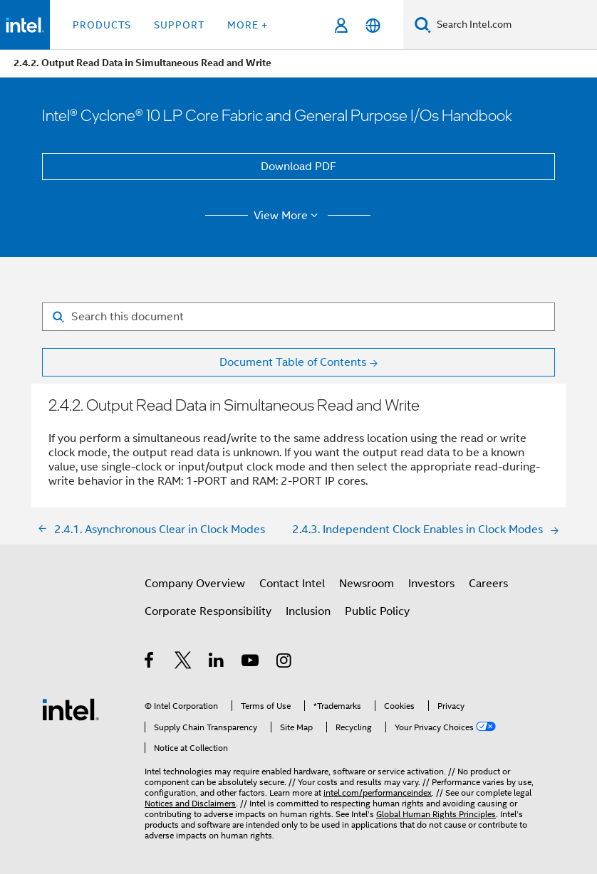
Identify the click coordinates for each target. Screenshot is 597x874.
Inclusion (308, 611)
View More (288, 216)
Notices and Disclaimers (190, 803)
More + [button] (247, 25)
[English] (373, 25)
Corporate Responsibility (208, 611)
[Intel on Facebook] (150, 662)
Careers (488, 583)
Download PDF (298, 166)
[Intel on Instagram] (285, 662)
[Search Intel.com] (514, 25)
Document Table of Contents (292, 362)
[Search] (423, 24)
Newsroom (366, 583)
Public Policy (377, 611)
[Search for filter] (298, 316)
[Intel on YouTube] (251, 662)
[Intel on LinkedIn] (217, 662)
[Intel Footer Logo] (70, 709)
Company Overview (195, 583)
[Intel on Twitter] (183, 662)
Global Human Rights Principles (436, 814)
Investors (431, 583)
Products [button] (102, 25)
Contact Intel (292, 583)
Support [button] (179, 25)
